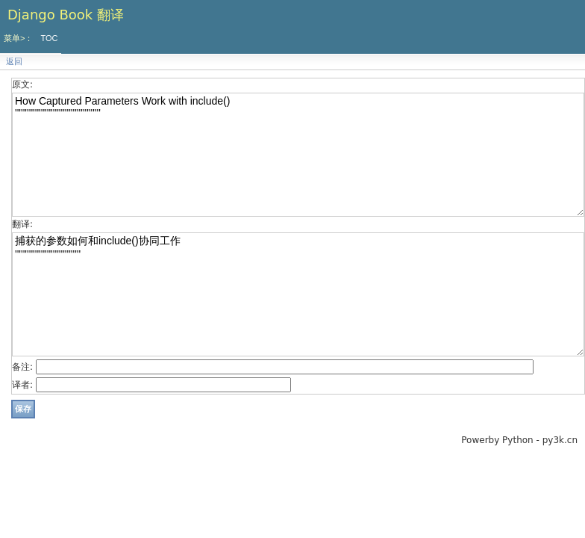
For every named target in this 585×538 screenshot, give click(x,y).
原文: (22, 84)
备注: (22, 367)
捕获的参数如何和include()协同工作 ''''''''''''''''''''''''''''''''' (298, 294)
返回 (14, 62)
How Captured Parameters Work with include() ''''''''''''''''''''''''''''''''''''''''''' (298, 155)
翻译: (22, 224)
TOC (48, 38)
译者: (22, 385)
